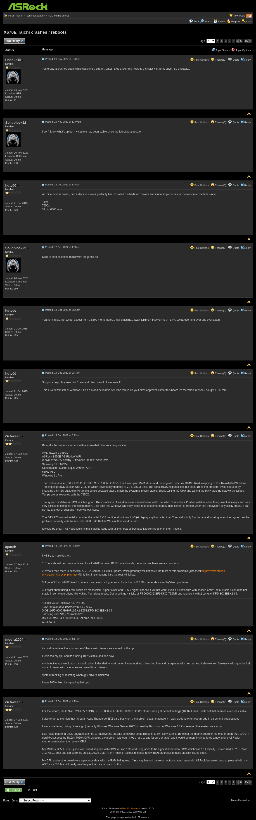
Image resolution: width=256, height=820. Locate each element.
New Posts (239, 15)
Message (47, 49)
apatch (12, 547)
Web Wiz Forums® (130, 808)
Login (249, 21)
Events (220, 21)
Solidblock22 (17, 122)
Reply (247, 59)
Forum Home (15, 15)
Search (208, 21)
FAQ (196, 21)
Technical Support (35, 15)
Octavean (14, 436)
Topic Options (241, 50)
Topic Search (220, 50)
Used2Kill (14, 60)
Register (236, 21)
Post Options (199, 59)
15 (246, 41)
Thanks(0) (218, 59)
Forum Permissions (242, 800)
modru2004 (15, 639)
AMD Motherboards (58, 15)
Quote (235, 59)
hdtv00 (12, 185)
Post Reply (14, 41)
